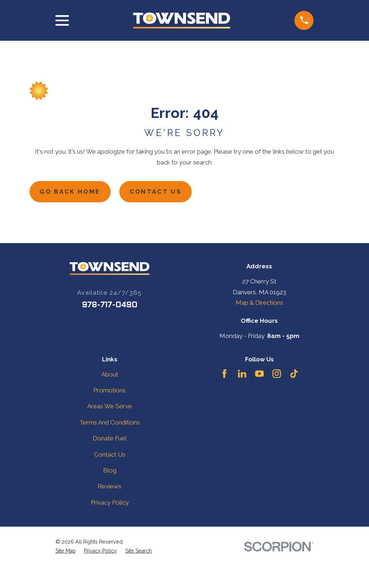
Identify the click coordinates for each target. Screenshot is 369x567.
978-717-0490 (109, 305)
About (109, 374)
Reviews (109, 487)
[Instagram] (276, 374)
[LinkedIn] (242, 374)
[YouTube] (259, 374)
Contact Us (158, 191)
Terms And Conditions (109, 422)
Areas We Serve (109, 406)
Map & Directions (259, 303)
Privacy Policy (110, 502)
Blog (109, 470)
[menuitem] (65, 551)
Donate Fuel (109, 438)
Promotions (109, 390)
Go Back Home (71, 191)
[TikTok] (294, 374)
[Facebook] (224, 374)
